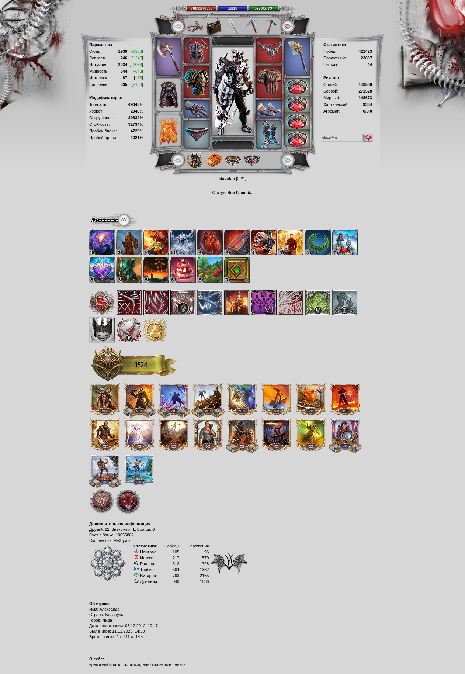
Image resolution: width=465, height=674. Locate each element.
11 (107, 529)
